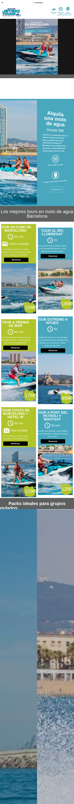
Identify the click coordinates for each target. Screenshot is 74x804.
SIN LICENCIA (30, 31)
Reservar (43, 256)
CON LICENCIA (43, 31)
